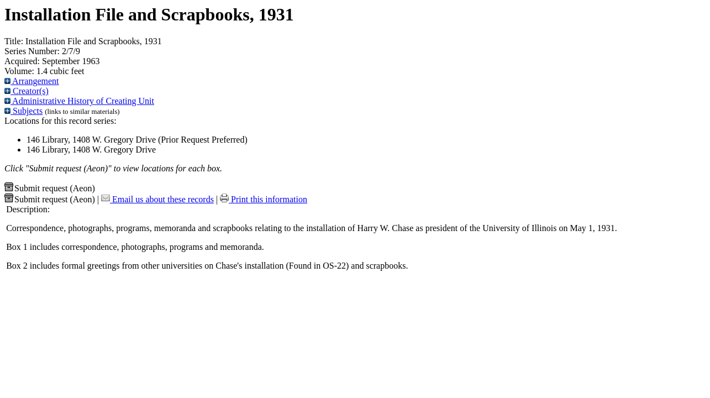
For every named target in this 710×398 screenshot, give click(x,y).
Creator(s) (26, 91)
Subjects (23, 111)
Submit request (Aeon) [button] (49, 188)
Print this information (263, 199)
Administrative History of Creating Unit (79, 101)
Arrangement (31, 81)
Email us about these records (157, 199)
